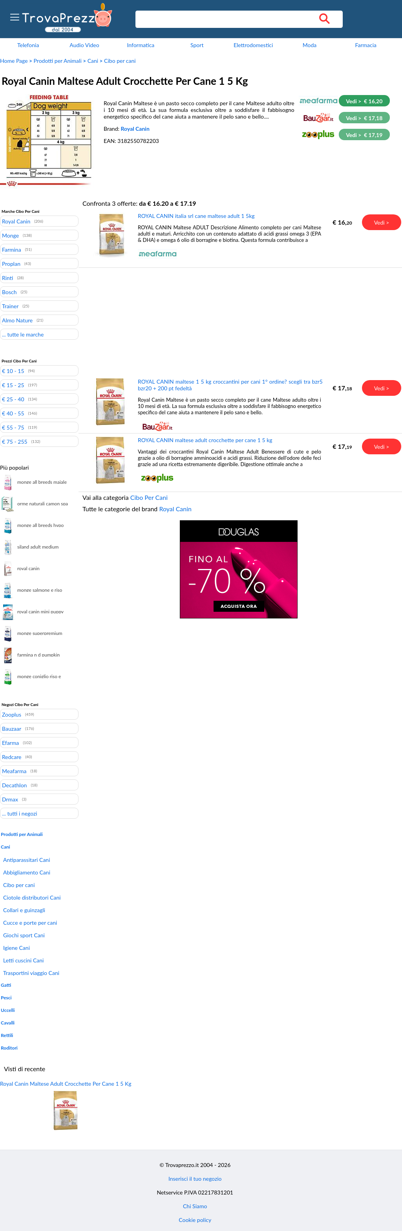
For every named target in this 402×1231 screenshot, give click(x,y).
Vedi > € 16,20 (364, 101)
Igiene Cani (16, 947)
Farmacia (365, 45)
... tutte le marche (23, 334)
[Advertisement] (239, 322)
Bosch (9, 292)
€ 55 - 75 (13, 427)
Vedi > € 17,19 (364, 135)
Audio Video (84, 45)
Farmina (11, 249)
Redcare (11, 757)
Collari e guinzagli (24, 910)
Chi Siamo (195, 1206)
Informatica (140, 45)
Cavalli (8, 1023)
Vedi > (381, 222)
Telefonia (28, 45)
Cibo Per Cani (149, 497)
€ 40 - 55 (13, 413)
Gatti (6, 985)
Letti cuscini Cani (23, 960)
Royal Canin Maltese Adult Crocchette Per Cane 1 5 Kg (66, 1083)
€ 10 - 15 (13, 371)
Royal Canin (135, 128)
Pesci (6, 998)
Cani (93, 60)
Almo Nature (17, 320)
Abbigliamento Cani (26, 872)
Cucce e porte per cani (30, 922)
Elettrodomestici (253, 45)
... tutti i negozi (19, 813)
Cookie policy (195, 1219)
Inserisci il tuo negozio (195, 1178)
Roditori (9, 1048)
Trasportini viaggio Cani (31, 972)
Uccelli (8, 1010)
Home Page (14, 60)
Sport (196, 45)
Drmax (10, 799)
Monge (10, 235)
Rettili (7, 1035)
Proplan (11, 263)
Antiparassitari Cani (26, 859)
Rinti (7, 277)
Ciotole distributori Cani (32, 897)
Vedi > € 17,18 (364, 118)
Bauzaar (11, 728)
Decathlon (14, 785)
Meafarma (14, 771)
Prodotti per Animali (58, 60)
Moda (310, 45)
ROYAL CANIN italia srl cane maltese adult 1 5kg (196, 215)
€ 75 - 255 (14, 441)
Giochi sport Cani (24, 935)
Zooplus (11, 714)
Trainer (10, 306)
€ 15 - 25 (13, 385)
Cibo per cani (120, 60)
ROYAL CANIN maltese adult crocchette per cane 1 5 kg (205, 440)
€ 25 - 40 (13, 399)
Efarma (10, 742)
